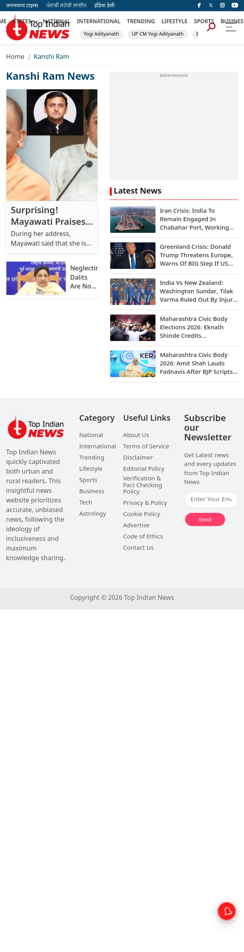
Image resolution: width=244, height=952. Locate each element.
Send (205, 519)
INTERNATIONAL (99, 22)
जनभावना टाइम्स (22, 5)
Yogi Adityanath (101, 34)
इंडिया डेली (105, 5)
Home (15, 57)
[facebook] (199, 5)
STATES (22, 22)
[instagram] (222, 5)
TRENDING (141, 22)
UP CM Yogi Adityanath (158, 34)
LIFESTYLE (174, 22)
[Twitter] (210, 5)
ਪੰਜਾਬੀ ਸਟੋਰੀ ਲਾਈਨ (66, 5)
